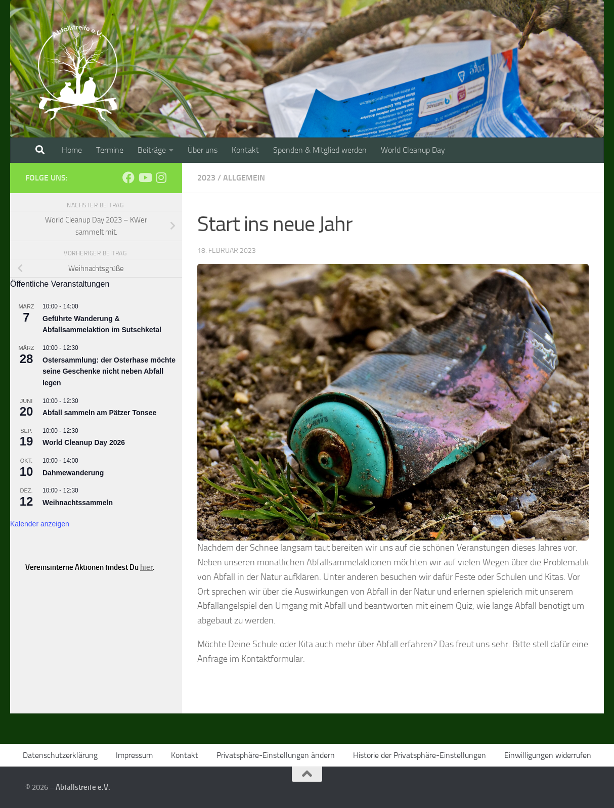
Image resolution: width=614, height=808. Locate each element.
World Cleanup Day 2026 (83, 442)
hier (146, 567)
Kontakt (245, 150)
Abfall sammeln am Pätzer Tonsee (99, 413)
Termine (109, 150)
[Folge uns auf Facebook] (128, 177)
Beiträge (152, 150)
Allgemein (244, 178)
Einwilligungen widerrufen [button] (547, 755)
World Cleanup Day (413, 150)
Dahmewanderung (73, 473)
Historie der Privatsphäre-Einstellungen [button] (419, 755)
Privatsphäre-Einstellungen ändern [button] (275, 755)
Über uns (202, 150)
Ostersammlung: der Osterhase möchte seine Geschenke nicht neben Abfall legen (109, 371)
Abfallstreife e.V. (83, 787)
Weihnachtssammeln (77, 503)
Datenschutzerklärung (60, 755)
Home (72, 150)
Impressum (134, 755)
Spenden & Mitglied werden (320, 150)
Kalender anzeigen (39, 524)
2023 (206, 178)
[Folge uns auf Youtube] (145, 177)
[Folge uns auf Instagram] (161, 177)
